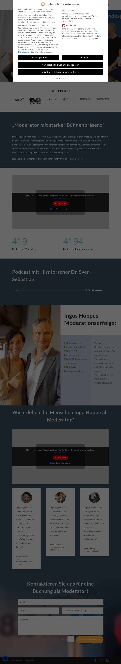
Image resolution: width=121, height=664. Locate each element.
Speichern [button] (82, 57)
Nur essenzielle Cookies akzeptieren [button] (60, 64)
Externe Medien (71, 25)
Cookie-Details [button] (60, 78)
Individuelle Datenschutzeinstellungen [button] (60, 71)
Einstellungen (23, 52)
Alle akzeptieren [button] (38, 57)
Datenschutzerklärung (45, 47)
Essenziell (69, 10)
